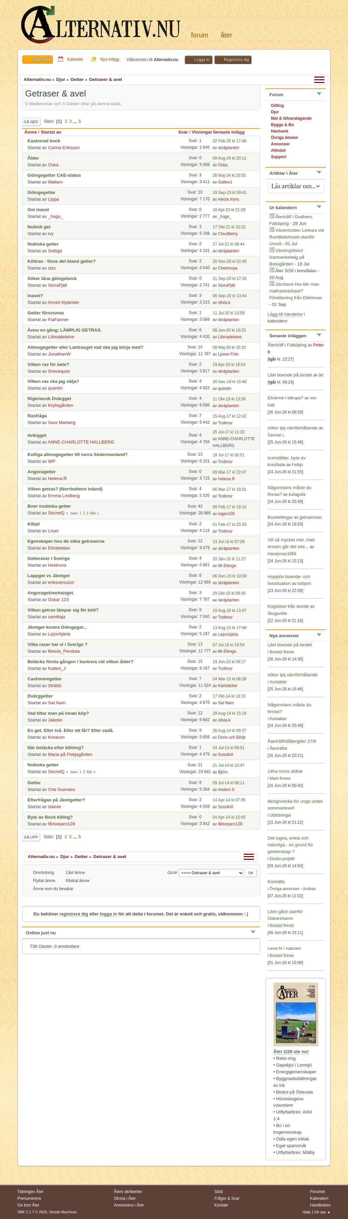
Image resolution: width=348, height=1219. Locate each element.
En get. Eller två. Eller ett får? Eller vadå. (71, 730)
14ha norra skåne (285, 771)
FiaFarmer (58, 319)
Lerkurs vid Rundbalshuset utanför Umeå (296, 237)
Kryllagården (60, 405)
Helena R (57, 478)
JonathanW (59, 354)
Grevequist (58, 371)
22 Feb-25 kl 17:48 (229, 141)
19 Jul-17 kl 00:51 (229, 455)
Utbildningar (280, 815)
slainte (54, 806)
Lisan (53, 530)
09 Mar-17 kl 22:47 (229, 472)
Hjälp (306, 1212)
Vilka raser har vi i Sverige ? (58, 644)
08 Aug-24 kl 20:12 (229, 158)
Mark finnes (280, 778)
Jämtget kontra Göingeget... (57, 627)
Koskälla (276, 881)
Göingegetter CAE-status (54, 175)
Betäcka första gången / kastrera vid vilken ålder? (81, 661)
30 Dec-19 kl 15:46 (230, 381)
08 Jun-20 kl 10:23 (229, 330)
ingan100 (226, 513)
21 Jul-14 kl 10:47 (229, 765)
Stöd (218, 1191)
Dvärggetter (40, 696)
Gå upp (31, 837)
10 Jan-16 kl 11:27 (229, 559)
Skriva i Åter (125, 1198)
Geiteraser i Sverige (49, 558)
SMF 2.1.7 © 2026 (32, 1212)
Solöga (55, 250)
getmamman (310, 517)
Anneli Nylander (64, 302)
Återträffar (279, 748)
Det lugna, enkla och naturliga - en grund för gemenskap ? (290, 844)
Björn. (223, 772)
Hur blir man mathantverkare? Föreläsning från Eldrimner (295, 291)
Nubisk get (39, 226)
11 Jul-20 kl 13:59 (229, 313)
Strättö (54, 685)
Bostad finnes (282, 652)
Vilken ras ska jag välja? (53, 381)
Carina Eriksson (64, 147)
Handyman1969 (282, 553)
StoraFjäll (57, 285)
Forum (199, 35)
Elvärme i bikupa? (285, 397)
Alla (93, 513)
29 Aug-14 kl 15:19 (229, 713)
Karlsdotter (228, 685)
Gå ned (31, 122)
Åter (226, 35)
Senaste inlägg (232, 132)
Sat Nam (56, 702)
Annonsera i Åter (129, 1205)
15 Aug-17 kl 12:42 (229, 416)
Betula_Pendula (64, 651)
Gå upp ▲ (322, 1212)
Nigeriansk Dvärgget (49, 398)
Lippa (53, 199)
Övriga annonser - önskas (293, 888)
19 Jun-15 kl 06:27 (229, 661)
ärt (321, 375)
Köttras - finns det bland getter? (62, 261)
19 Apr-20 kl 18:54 (229, 364)
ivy (50, 233)
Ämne (31, 132)
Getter (34, 782)
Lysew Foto (228, 354)
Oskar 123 (58, 599)
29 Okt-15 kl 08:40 (229, 593)
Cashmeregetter (45, 678)
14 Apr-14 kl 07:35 (229, 800)
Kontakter (278, 682)
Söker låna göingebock (52, 278)
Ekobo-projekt (282, 858)
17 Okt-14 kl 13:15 (229, 696)
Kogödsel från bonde (288, 606)
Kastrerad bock (44, 140)
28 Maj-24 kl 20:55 (229, 175)
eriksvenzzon (61, 582)
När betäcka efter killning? (56, 747)
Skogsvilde (277, 613)
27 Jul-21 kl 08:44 (229, 244)
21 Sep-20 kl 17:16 (230, 278)
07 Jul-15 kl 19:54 (229, 645)
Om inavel (38, 209)
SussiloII (225, 754)
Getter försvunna (46, 312)
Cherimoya (228, 268)
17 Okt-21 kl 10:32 (229, 227)
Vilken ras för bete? (48, 364)
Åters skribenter (128, 1191)
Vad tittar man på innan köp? (58, 713)
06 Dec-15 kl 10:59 (230, 576)
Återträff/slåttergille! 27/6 (292, 741)
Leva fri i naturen (284, 948)
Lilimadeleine (61, 336)
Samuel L (276, 435)
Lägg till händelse (285, 314)
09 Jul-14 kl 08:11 (229, 783)
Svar (183, 132)
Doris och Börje (232, 737)
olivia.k (224, 302)
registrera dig (73, 913)
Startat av (51, 132)
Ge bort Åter (28, 1205)
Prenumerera (29, 1198)
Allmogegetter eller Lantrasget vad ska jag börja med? (86, 347)
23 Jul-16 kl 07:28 (229, 541)
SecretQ (56, 512)
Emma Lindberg (64, 495)
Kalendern (319, 1198)
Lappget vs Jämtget (49, 575)
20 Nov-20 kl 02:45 (230, 261)
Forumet (317, 1191)
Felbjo (297, 464)
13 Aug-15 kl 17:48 (229, 627)
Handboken (320, 1205)
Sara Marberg (62, 422)
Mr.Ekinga (227, 565)
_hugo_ (55, 216)
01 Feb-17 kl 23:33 (229, 524)
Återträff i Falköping (288, 344)
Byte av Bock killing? (50, 817)
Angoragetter (42, 471)
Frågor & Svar (227, 1198)
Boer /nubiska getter (49, 506)
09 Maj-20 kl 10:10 (229, 347)
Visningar (202, 132)
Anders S (226, 789)
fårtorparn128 (61, 823)
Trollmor (225, 423)
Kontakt (221, 1205)
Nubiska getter (43, 244)
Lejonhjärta (59, 633)
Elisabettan (59, 547)
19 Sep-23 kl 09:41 (230, 192)
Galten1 (225, 182)
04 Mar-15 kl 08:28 (229, 679)
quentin (55, 388)
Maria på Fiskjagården (70, 754)
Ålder (33, 158)
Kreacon (56, 737)
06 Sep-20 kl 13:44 (230, 295)
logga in (108, 913)
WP (51, 461)
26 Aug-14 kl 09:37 (229, 730)
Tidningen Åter (31, 1191)
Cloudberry (228, 233)
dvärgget (37, 435)
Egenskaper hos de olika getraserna (66, 541)
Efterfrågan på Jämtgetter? (56, 799)
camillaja (56, 616)
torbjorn (304, 583)
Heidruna (57, 565)
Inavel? (35, 295)
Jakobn (55, 719)
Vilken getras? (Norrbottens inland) (65, 488)
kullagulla (297, 494)
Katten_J (57, 668)
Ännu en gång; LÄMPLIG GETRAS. (65, 330)
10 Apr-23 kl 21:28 (229, 209)
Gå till (172, 873)
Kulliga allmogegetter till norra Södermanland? (78, 454)
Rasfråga (37, 415)
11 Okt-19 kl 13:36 (229, 399)
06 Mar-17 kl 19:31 (229, 489)
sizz (52, 268)
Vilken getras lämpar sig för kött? (63, 610)
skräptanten (228, 147)
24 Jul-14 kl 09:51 (229, 747)
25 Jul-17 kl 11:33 (229, 432)
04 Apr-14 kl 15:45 (229, 817)
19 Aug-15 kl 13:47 (229, 610)
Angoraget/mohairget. (51, 592)
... (75, 121)
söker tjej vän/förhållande (293, 427)
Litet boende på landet (290, 374)
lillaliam (55, 182)
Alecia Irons (228, 199)
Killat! (34, 524)
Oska (53, 164)
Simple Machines (63, 1212)
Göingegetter (42, 192)
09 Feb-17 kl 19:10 (229, 507)
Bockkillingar (280, 517)
